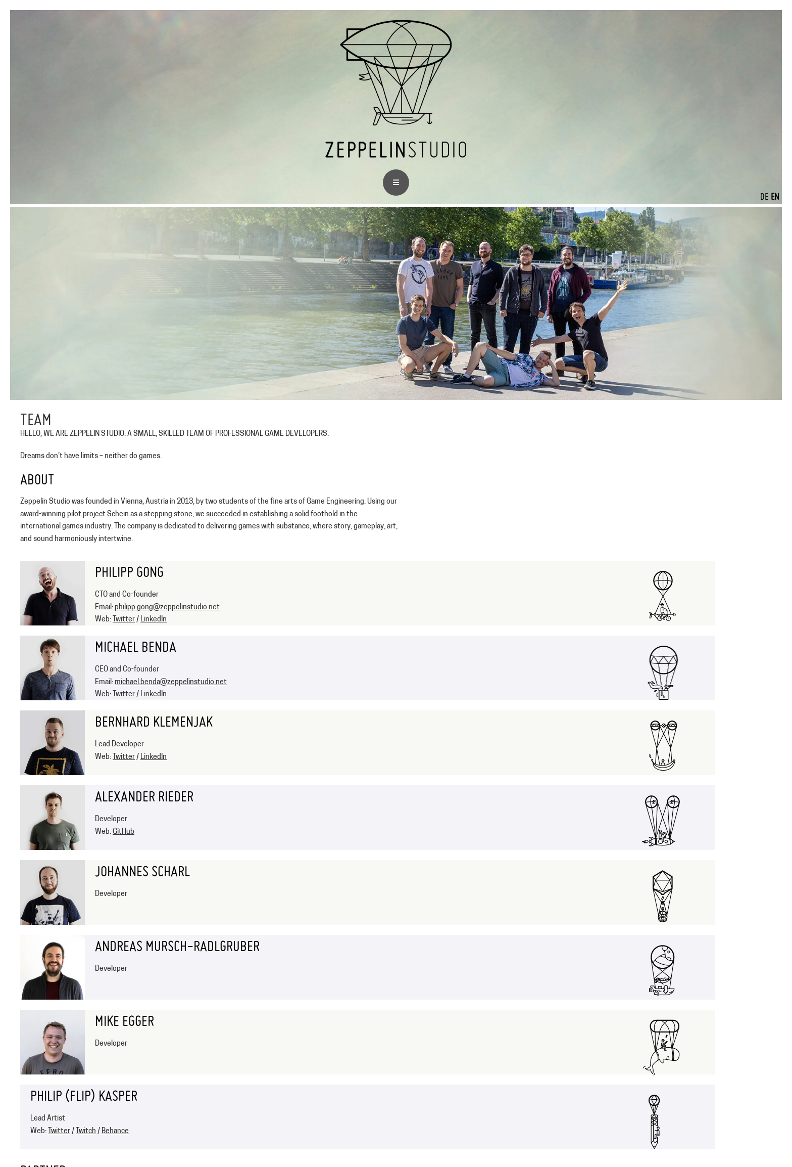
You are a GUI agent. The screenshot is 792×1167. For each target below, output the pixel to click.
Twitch (86, 1131)
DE (764, 196)
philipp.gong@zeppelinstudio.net (167, 607)
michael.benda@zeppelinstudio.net (171, 682)
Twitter (124, 619)
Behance (115, 1131)
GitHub (123, 832)
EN (775, 196)
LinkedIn (153, 619)
